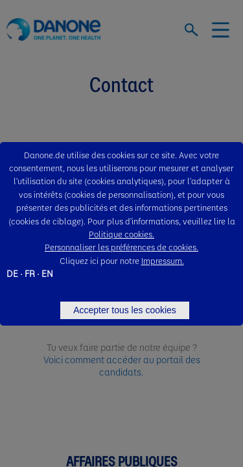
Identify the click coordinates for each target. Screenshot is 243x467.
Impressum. (162, 260)
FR (30, 273)
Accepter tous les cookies (124, 310)
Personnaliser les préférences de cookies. (121, 246)
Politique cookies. (121, 233)
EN (47, 273)
